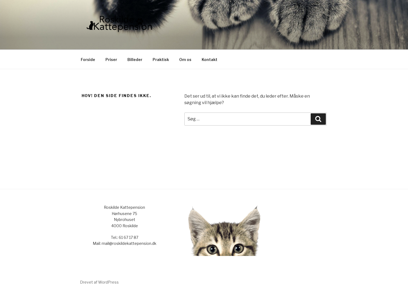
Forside (88, 59)
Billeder (134, 59)
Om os (185, 59)
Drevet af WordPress (99, 282)
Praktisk (161, 59)
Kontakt (209, 59)
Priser (111, 59)
